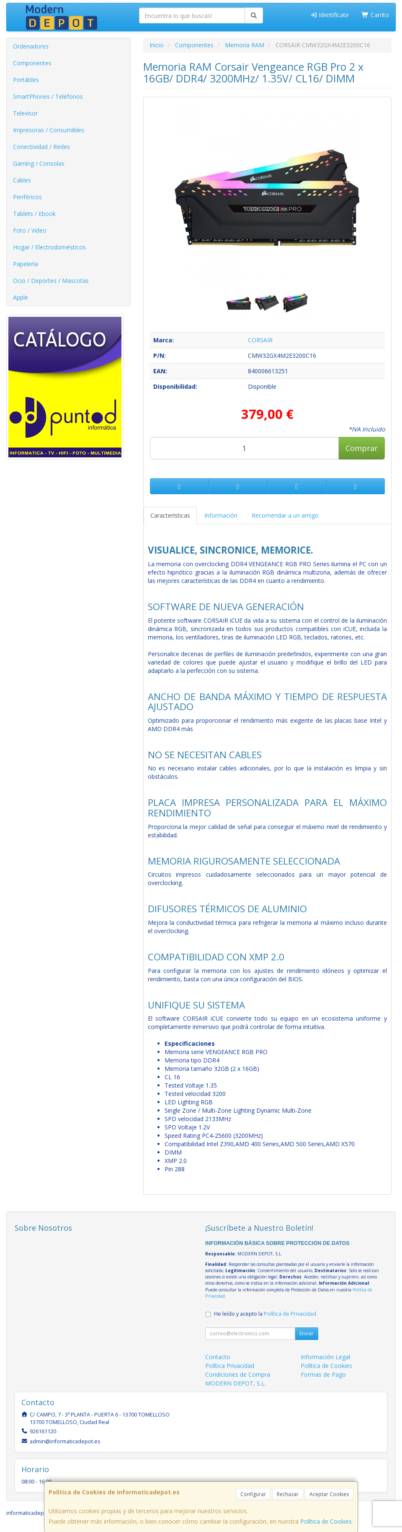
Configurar (253, 1494)
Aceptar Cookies (329, 1494)
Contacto (217, 1357)
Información (220, 515)
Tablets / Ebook (34, 214)
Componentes (32, 63)
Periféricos (27, 197)
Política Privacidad (229, 1366)
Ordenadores (31, 46)
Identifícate (329, 15)
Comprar (361, 448)
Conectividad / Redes (41, 147)
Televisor (25, 113)
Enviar (306, 1333)
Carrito (375, 15)
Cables (22, 180)
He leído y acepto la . (265, 1313)
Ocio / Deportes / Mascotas (51, 281)
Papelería (25, 264)
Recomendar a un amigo (285, 515)
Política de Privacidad (290, 1313)
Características (170, 515)
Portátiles (26, 80)
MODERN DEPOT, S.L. (235, 1383)
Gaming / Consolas (38, 163)
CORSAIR (260, 340)
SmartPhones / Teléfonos (48, 96)
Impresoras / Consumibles (48, 130)
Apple (20, 297)
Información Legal (325, 1357)
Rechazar (288, 1494)
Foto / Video (29, 230)
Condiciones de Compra (237, 1374)
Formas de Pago (323, 1374)
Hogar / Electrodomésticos (49, 247)
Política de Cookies (326, 1521)
